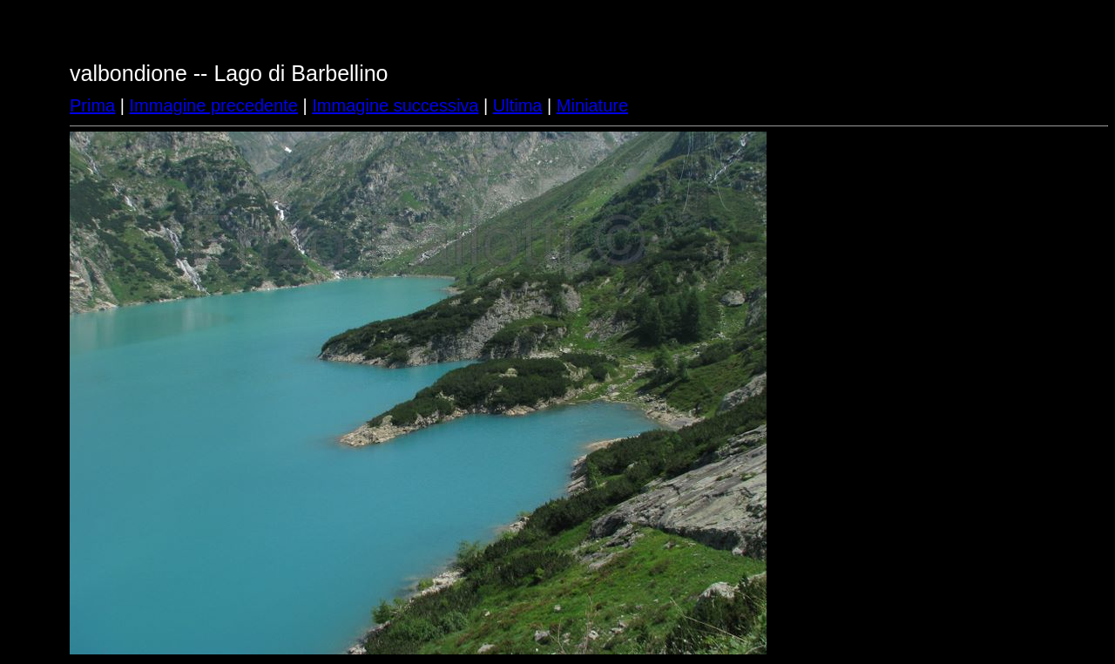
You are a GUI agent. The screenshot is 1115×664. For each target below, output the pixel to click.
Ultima (518, 105)
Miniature (592, 105)
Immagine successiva (395, 105)
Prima (92, 105)
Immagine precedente (214, 105)
